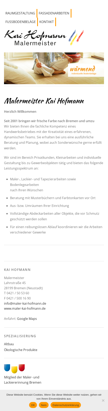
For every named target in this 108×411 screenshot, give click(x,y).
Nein (44, 405)
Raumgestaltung (20, 13)
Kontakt (46, 22)
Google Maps (27, 318)
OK (33, 405)
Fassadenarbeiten (54, 13)
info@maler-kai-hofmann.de (25, 303)
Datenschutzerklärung (66, 405)
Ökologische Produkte (20, 350)
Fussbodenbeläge (20, 22)
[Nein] (103, 400)
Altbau (9, 344)
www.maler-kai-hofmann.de (25, 308)
